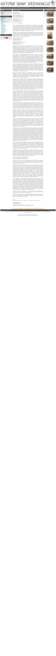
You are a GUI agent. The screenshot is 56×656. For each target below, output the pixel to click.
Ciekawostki (3, 31)
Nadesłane (2, 30)
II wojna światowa (3, 22)
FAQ (1, 12)
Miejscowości (3, 18)
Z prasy (2, 27)
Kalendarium (3, 32)
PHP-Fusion (24, 214)
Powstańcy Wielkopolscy (4, 21)
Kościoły (2, 23)
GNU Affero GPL (35, 215)
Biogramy (2, 20)
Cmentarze (2, 24)
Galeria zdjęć (3, 13)
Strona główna (3, 11)
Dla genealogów (3, 28)
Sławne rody (3, 19)
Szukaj (2, 14)
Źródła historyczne (3, 26)
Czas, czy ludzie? (3, 29)
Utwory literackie (3, 25)
